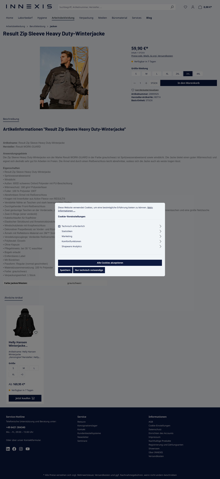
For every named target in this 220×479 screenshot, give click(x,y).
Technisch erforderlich (73, 228)
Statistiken (67, 233)
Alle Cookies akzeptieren (110, 264)
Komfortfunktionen (71, 243)
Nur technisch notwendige (89, 272)
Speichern (65, 272)
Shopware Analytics (72, 248)
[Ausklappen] (160, 228)
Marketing (67, 238)
